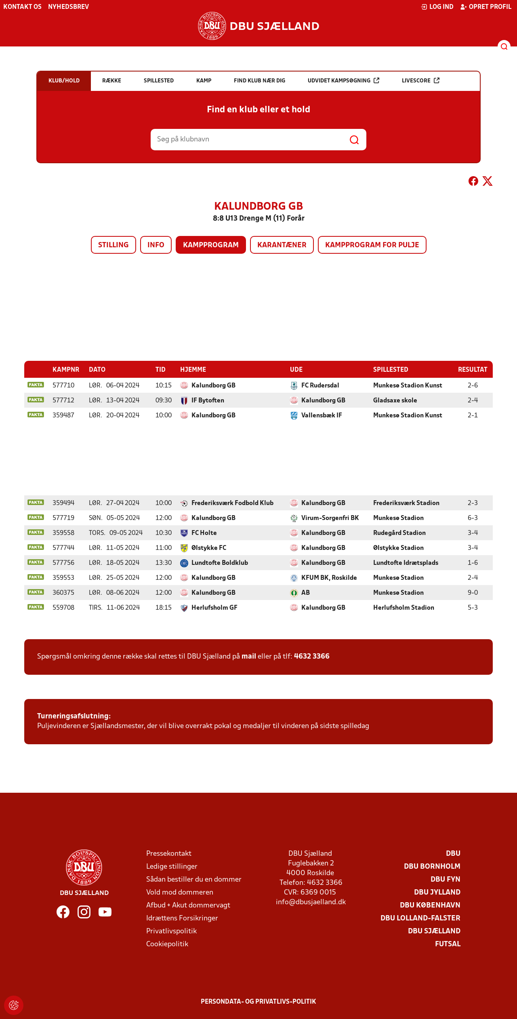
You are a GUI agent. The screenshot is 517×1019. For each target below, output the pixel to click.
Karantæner (282, 245)
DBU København (430, 905)
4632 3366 (312, 656)
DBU (453, 853)
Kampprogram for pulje (372, 245)
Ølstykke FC (208, 548)
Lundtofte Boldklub (219, 563)
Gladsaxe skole (395, 400)
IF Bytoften (207, 400)
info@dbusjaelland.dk (311, 902)
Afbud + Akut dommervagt (188, 905)
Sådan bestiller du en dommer (194, 879)
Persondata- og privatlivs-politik (258, 1001)
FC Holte (204, 533)
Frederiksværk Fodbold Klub (232, 503)
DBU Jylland (437, 892)
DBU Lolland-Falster (420, 918)
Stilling (113, 245)
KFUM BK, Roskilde (329, 578)
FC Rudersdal (320, 385)
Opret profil (485, 7)
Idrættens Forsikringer (182, 918)
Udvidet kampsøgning (343, 81)
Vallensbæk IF (321, 415)
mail (249, 656)
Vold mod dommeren (179, 892)
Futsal (447, 944)
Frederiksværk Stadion (406, 503)
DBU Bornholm (432, 866)
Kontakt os (22, 7)
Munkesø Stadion (398, 518)
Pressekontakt (168, 853)
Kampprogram (211, 245)
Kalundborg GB (213, 385)
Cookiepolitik (167, 944)
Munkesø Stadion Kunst (407, 385)
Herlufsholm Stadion (403, 608)
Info (155, 245)
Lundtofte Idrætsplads (405, 563)
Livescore (420, 81)
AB (305, 593)
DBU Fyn (445, 879)
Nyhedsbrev (68, 7)
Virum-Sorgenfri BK (330, 518)
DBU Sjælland (434, 931)
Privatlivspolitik (171, 931)
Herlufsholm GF (214, 608)
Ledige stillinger (172, 866)
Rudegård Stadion (399, 533)
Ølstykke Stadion (398, 548)
